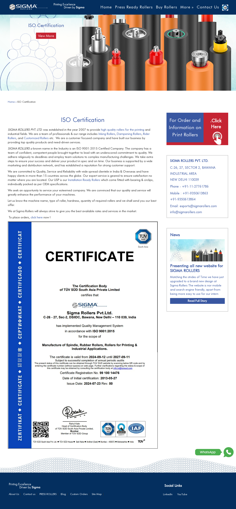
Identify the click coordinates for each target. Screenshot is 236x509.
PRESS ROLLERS (47, 494)
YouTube (182, 494)
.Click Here (216, 123)
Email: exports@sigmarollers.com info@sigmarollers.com (193, 209)
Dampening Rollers (129, 134)
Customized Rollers (36, 138)
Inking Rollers (106, 134)
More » (187, 7)
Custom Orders (79, 494)
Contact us (29, 494)
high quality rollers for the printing (122, 130)
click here (37, 217)
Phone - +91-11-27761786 (189, 186)
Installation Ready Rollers (84, 180)
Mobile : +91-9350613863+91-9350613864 (189, 196)
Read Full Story (197, 301)
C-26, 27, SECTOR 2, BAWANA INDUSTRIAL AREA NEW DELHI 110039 (192, 174)
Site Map (97, 494)
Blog (63, 494)
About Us (14, 494)
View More (46, 36)
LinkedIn (167, 494)
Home (106, 7)
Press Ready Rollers (134, 7)
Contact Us (208, 7)
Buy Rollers (166, 7)
